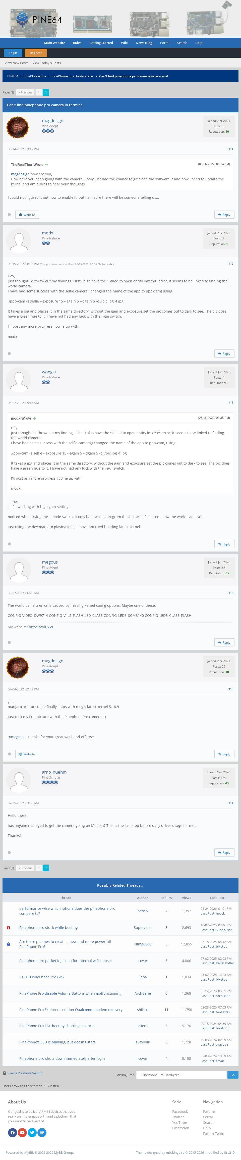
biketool (222, 946)
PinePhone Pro (35, 76)
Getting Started (101, 42)
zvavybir (143, 1042)
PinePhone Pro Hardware (70, 76)
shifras (143, 1009)
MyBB (28, 1152)
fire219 (229, 1152)
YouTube (179, 1122)
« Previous (25, 92)
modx (47, 233)
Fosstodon (180, 1128)
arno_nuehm (54, 772)
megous (50, 562)
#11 (230, 148)
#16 (230, 802)
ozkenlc (143, 1025)
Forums (209, 1111)
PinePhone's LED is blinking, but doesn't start (57, 1042)
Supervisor (143, 927)
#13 (230, 402)
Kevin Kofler (225, 963)
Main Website (54, 42)
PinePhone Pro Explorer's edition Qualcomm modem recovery (71, 1009)
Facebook (180, 1111)
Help (198, 42)
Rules (77, 42)
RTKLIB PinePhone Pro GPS (41, 977)
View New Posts (16, 63)
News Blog (144, 42)
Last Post (207, 913)
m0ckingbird (175, 1152)
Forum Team (213, 1133)
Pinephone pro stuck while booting (48, 927)
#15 (230, 689)
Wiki (124, 42)
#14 (230, 592)
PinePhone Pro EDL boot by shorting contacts (57, 1025)
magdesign (52, 120)
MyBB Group (63, 1152)
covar (142, 960)
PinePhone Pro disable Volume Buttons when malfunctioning (70, 993)
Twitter (178, 1117)
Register (36, 53)
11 (166, 1009)
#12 (230, 263)
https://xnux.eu (41, 627)
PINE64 (12, 76)
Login (13, 53)
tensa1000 (223, 1012)
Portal (164, 42)
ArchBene (143, 993)
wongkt (49, 372)
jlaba (143, 977)
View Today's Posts (46, 63)
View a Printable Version (25, 1073)
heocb (143, 911)
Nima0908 (142, 944)
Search (182, 42)
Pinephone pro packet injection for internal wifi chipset (65, 960)
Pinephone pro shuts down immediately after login (62, 1058)
